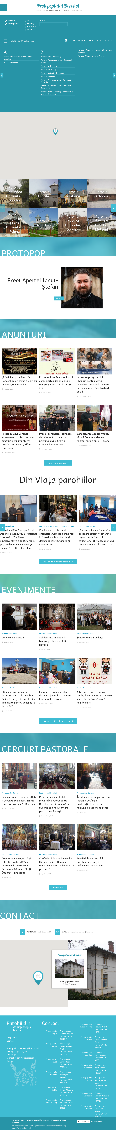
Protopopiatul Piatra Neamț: (51, 1101)
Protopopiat (13, 23)
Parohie (11, 20)
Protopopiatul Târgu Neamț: (86, 1025)
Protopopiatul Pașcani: (52, 1073)
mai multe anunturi (58, 462)
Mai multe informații (24, 1128)
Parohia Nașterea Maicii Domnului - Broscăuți (56, 81)
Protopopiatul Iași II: (52, 1045)
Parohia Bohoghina (49, 65)
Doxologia (11, 1054)
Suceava (31, 29)
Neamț (30, 23)
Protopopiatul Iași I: (52, 1032)
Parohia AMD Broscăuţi (51, 56)
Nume (42, 20)
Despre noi (12, 1037)
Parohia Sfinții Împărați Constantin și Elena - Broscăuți (57, 92)
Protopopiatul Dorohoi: (86, 1079)
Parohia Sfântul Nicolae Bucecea (92, 56)
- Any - (17, 41)
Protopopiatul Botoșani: (86, 1066)
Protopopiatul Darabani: (86, 1094)
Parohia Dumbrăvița (9, 633)
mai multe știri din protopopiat (58, 721)
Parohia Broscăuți (48, 69)
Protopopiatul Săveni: (86, 1107)
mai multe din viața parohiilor (58, 561)
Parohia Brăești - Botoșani (52, 72)
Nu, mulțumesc (97, 1121)
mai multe (58, 887)
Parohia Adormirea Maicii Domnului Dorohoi (19, 57)
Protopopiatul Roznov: (86, 1038)
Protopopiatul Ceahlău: (86, 1053)
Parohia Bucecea (48, 76)
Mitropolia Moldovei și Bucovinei (23, 1048)
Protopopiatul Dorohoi (58, 6)
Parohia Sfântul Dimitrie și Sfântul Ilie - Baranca (95, 51)
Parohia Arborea (11, 62)
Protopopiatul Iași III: (52, 1060)
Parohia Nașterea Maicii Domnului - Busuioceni (56, 86)
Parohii (38, 10)
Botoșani (31, 26)
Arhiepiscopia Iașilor (51, 10)
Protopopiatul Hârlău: (52, 1088)
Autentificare (76, 10)
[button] (55, 131)
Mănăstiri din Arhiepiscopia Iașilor (20, 1059)
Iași (29, 20)
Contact (65, 10)
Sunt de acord (83, 1121)
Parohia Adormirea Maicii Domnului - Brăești (57, 61)
